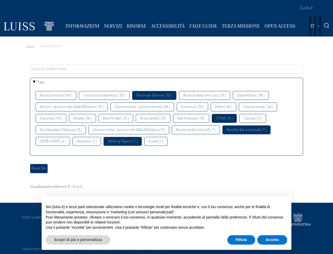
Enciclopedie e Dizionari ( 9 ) (61, 130)
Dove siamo (31, 218)
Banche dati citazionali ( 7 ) (246, 130)
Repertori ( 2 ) (87, 141)
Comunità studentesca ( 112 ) (104, 96)
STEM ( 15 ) (224, 118)
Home (30, 46)
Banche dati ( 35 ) (116, 118)
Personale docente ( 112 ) (154, 96)
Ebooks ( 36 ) (82, 118)
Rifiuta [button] (241, 240)
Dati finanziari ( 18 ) (191, 118)
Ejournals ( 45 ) (51, 118)
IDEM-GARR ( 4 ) (53, 141)
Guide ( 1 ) (156, 141)
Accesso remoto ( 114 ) (56, 96)
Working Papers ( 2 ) (123, 141)
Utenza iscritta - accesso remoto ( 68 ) (142, 107)
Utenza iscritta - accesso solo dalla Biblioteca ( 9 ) (129, 130)
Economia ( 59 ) (192, 107)
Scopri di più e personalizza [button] (78, 240)
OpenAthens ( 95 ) (251, 96)
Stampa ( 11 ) (253, 118)
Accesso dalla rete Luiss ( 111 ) (204, 96)
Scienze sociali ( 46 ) (258, 107)
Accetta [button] (272, 240)
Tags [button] (40, 82)
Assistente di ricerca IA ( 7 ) (196, 130)
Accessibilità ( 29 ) (153, 118)
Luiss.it (306, 8)
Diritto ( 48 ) (223, 107)
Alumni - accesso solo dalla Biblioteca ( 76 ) (72, 107)
